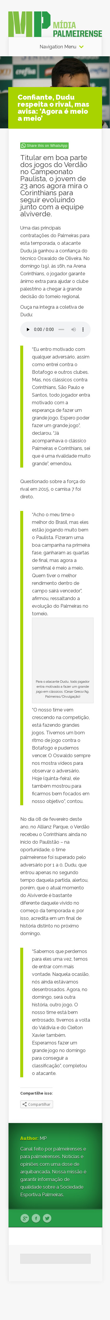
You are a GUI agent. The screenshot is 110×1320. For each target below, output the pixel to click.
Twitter (47, 1218)
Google (24, 1218)
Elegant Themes (62, 1296)
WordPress (91, 1304)
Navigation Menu (58, 47)
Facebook (35, 1218)
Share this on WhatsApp (47, 146)
